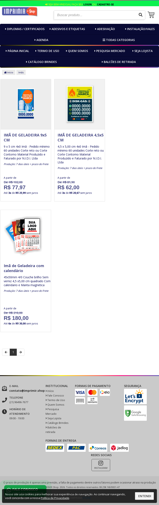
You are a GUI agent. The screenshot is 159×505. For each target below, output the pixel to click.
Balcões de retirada (118, 62)
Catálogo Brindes (41, 62)
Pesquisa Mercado (109, 51)
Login (87, 4)
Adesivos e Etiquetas (67, 29)
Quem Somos (76, 51)
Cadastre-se (105, 4)
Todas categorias (118, 40)
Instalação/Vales (139, 29)
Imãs (21, 72)
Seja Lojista (142, 51)
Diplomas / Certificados (24, 29)
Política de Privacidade (55, 498)
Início (8, 72)
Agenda (41, 40)
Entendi (144, 496)
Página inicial (17, 51)
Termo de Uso (46, 51)
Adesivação (104, 29)
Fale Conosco (55, 395)
